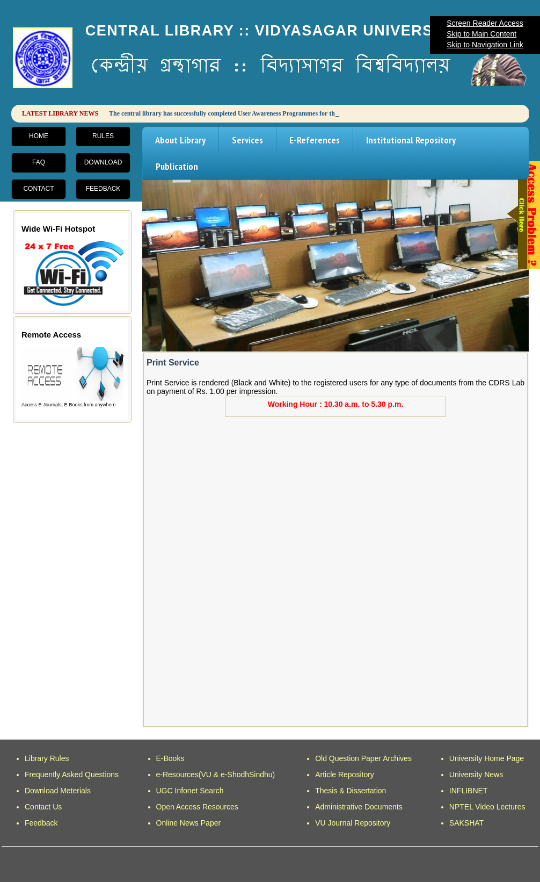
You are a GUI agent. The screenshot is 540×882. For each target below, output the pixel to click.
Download (103, 162)
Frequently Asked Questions (72, 774)
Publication (177, 166)
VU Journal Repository (352, 823)
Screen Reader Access (485, 23)
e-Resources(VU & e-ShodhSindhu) (215, 774)
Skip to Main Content (481, 34)
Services (247, 140)
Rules (103, 136)
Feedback (103, 188)
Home (38, 136)
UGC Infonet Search (190, 790)
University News (476, 774)
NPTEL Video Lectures (487, 806)
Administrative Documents (359, 806)
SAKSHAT (466, 823)
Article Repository (344, 774)
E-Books (170, 758)
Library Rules (47, 758)
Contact (38, 188)
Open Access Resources (197, 806)
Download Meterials (58, 790)
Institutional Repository (411, 140)
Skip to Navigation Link (485, 44)
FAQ (38, 162)
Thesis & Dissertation (350, 790)
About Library (180, 140)
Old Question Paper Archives (363, 758)
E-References (314, 140)
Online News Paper (188, 823)
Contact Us (43, 806)
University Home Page (486, 758)
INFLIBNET (468, 790)
